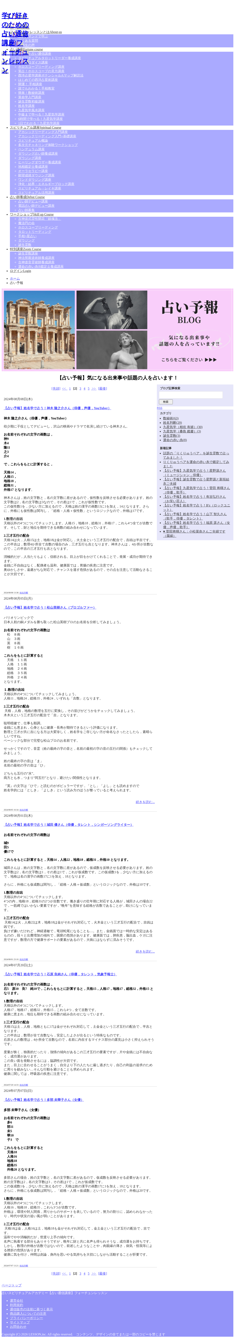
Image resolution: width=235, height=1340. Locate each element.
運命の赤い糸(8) (175, 440)
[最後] (102, 388)
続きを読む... (145, 802)
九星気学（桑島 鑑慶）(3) (182, 431)
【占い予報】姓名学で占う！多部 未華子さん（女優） (44, 1100)
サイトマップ (20, 1322)
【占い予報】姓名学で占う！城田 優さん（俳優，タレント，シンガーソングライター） (69, 824)
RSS (159, 408)
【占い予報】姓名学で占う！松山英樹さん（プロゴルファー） (50, 607)
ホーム (15, 278)
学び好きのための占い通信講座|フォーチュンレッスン (15, 43)
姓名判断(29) (172, 422)
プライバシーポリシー (26, 1318)
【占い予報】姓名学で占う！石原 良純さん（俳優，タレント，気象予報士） (60, 974)
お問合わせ (18, 1326)
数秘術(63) (171, 418)
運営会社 (16, 1300)
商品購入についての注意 (28, 1313)
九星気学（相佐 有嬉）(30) (183, 427)
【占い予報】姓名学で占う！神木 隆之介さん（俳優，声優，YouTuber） (57, 408)
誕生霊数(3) (171, 435)
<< (64, 388)
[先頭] (56, 388)
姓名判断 (24, 593)
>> (94, 388)
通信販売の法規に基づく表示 (31, 1309)
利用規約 (16, 1305)
